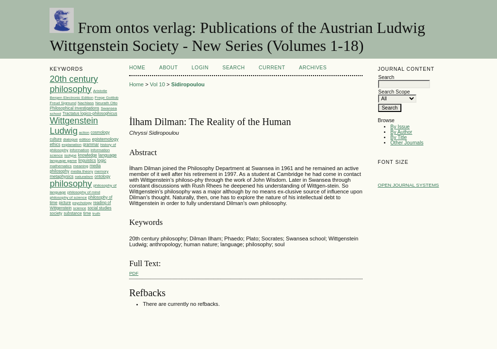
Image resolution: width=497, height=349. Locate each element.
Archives (313, 67)
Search (233, 67)
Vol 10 (157, 84)
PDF (133, 273)
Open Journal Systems (408, 185)
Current (272, 67)
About (168, 67)
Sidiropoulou (188, 84)
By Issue (400, 126)
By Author (401, 132)
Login (200, 67)
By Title (398, 137)
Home (137, 67)
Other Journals (406, 142)
